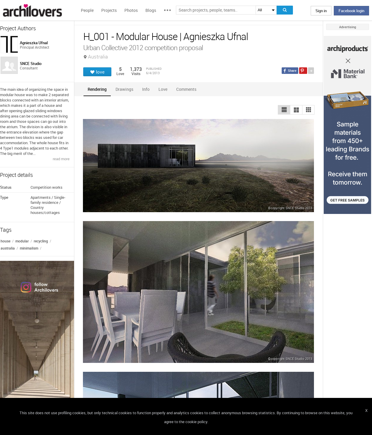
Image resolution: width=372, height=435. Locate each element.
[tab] (97, 89)
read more (61, 158)
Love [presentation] (162, 89)
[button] (284, 110)
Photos (131, 10)
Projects (109, 10)
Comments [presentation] (187, 89)
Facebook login (351, 10)
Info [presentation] (146, 89)
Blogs (150, 10)
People (87, 10)
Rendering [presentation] (97, 89)
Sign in (321, 10)
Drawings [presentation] (124, 89)
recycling (41, 241)
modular (22, 241)
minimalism (29, 248)
